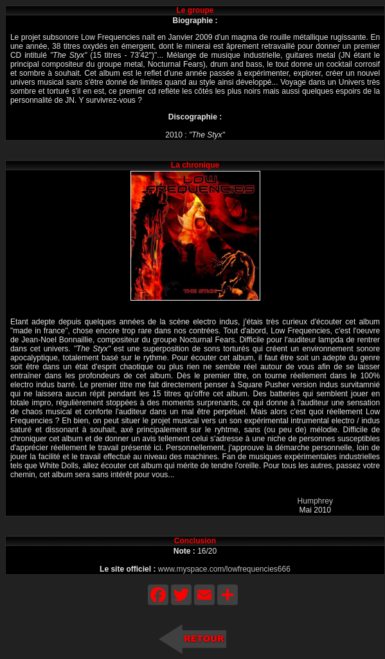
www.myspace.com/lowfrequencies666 (224, 569)
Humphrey (315, 500)
